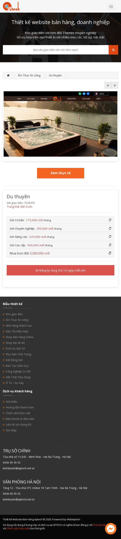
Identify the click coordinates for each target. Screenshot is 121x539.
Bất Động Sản (14, 360)
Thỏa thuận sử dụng (104, 525)
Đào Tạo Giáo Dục (17, 365)
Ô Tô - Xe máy (15, 383)
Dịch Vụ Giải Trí (15, 348)
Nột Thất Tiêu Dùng (18, 377)
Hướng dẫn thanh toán (20, 407)
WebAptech (73, 519)
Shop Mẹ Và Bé (15, 343)
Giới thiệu (11, 401)
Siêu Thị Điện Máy (17, 331)
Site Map (11, 430)
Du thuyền (55, 75)
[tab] (60, 220)
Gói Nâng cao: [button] (32, 237)
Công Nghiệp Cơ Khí (18, 371)
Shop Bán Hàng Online (20, 337)
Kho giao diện (14, 314)
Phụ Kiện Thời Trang (18, 354)
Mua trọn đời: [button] (30, 253)
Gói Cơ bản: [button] (30, 220)
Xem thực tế (61, 173)
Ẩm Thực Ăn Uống (29, 75)
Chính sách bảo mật (18, 413)
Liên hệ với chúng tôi (18, 424)
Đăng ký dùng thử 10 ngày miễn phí (60, 270)
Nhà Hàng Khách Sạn (19, 325)
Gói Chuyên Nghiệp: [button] (35, 228)
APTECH (57, 525)
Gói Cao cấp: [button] (31, 245)
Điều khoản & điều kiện (20, 419)
